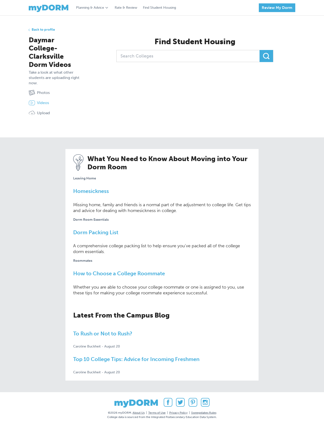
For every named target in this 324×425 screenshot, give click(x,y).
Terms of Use (157, 412)
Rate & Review (126, 8)
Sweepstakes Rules (203, 412)
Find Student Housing (159, 8)
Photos (39, 93)
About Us (139, 412)
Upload (39, 113)
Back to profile (43, 30)
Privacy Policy (178, 412)
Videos (39, 103)
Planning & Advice (90, 8)
